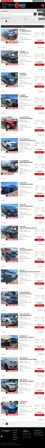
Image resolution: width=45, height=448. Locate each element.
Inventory (15, 432)
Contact (14, 439)
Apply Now (39, 40)
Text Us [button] (39, 42)
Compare (41, 18)
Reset (41, 14)
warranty (15, 435)
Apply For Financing (7, 1)
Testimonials (15, 437)
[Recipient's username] (17, 14)
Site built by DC (13, 443)
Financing (15, 434)
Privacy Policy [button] (7, 443)
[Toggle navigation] (42, 5)
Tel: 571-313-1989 (27, 437)
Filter (22, 26)
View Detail (40, 47)
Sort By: (25, 18)
